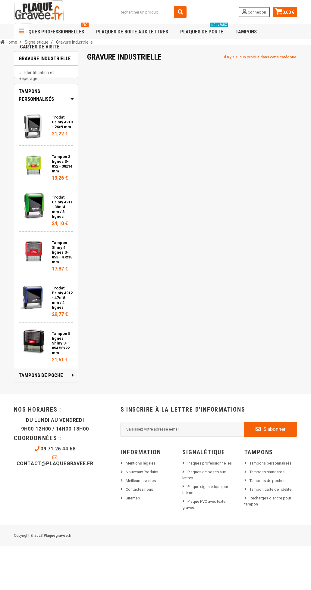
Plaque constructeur (43, 111)
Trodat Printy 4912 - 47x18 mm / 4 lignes (62, 341)
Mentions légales (141, 507)
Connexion (253, 11)
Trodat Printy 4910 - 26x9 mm (62, 166)
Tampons (246, 32)
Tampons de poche (41, 419)
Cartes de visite (39, 47)
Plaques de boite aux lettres (132, 32)
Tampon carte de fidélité (270, 533)
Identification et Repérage (36, 78)
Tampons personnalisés (270, 507)
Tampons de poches (267, 524)
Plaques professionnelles (54, 29)
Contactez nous (139, 533)
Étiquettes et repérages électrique (38, 96)
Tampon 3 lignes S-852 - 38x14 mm (62, 207)
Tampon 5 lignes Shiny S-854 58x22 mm (61, 387)
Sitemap (133, 541)
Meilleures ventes (141, 524)
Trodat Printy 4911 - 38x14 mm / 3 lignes (62, 250)
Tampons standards (267, 515)
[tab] (46, 139)
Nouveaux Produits (142, 515)
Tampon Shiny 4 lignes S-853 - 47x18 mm (62, 296)
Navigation (21, 31)
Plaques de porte (204, 29)
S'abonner (271, 473)
